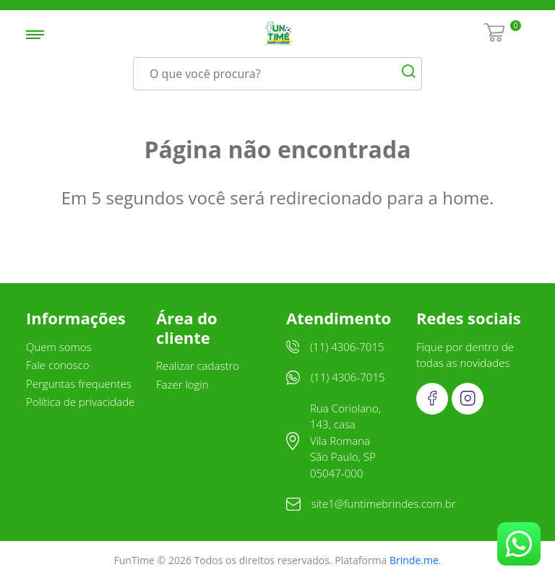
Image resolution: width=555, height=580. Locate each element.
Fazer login (182, 384)
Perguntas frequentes (79, 383)
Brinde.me (414, 560)
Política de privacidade (80, 401)
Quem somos (59, 346)
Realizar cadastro (197, 365)
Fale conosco (58, 365)
